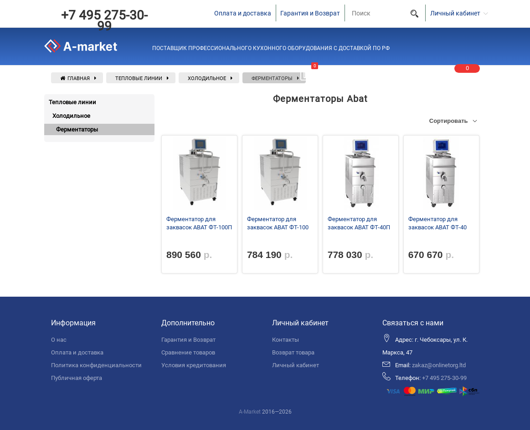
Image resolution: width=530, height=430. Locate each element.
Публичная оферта (76, 377)
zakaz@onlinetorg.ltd (439, 365)
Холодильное (207, 78)
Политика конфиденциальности (96, 365)
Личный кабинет (295, 365)
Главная (75, 78)
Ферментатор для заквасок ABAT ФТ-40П (359, 223)
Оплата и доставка (242, 13)
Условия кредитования (193, 365)
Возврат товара (293, 352)
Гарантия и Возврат (310, 13)
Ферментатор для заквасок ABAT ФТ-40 (437, 223)
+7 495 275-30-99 (104, 21)
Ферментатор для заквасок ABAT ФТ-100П (199, 223)
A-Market (250, 412)
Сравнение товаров (188, 352)
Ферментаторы (272, 78)
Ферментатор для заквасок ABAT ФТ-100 (278, 223)
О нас (59, 339)
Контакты (285, 339)
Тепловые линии (138, 78)
